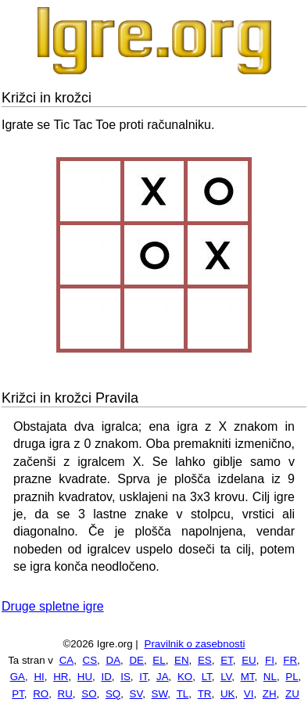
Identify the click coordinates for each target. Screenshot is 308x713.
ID (106, 677)
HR (60, 677)
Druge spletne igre (53, 606)
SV (136, 694)
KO (184, 677)
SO (88, 694)
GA (17, 677)
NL (270, 677)
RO (40, 694)
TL (183, 694)
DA (113, 660)
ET (226, 660)
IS (125, 677)
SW (160, 694)
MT (248, 677)
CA (66, 660)
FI (269, 660)
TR (205, 694)
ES (205, 660)
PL (291, 677)
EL (158, 660)
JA (162, 677)
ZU (292, 694)
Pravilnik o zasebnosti (195, 644)
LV (225, 677)
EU (249, 660)
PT (18, 694)
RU (65, 694)
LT (207, 677)
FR (290, 660)
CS (90, 660)
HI (39, 677)
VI (249, 694)
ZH (270, 694)
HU (84, 677)
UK (227, 694)
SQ (113, 694)
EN (181, 660)
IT (143, 677)
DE (136, 660)
